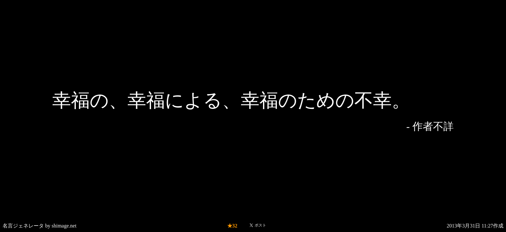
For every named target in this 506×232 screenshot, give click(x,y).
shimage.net (64, 225)
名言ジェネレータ (23, 225)
